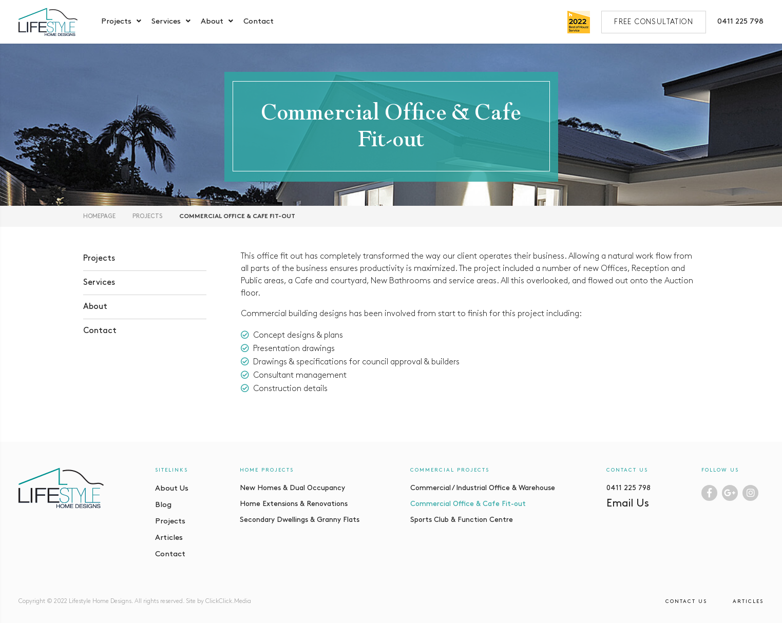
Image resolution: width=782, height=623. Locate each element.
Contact (258, 22)
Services (166, 22)
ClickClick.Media (228, 601)
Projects (116, 22)
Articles (169, 538)
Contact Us (686, 602)
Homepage (99, 216)
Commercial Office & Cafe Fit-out (468, 504)
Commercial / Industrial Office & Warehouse (482, 488)
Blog (163, 505)
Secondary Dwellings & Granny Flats (299, 520)
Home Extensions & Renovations (294, 504)
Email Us (627, 504)
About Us (171, 489)
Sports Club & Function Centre (461, 520)
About (212, 22)
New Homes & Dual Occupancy (292, 488)
